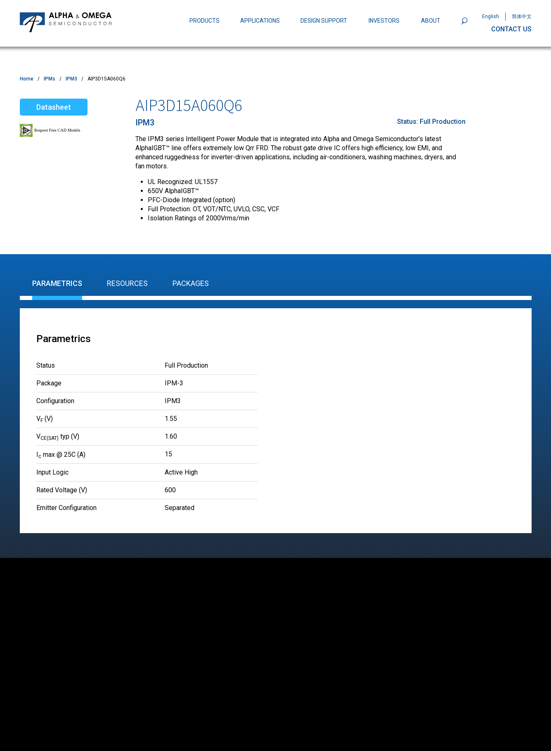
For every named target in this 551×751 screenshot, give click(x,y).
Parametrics (57, 283)
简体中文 (522, 16)
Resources (127, 283)
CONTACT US (511, 29)
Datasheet (53, 107)
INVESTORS (384, 20)
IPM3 (71, 79)
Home (26, 79)
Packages (191, 283)
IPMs (49, 79)
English (490, 16)
